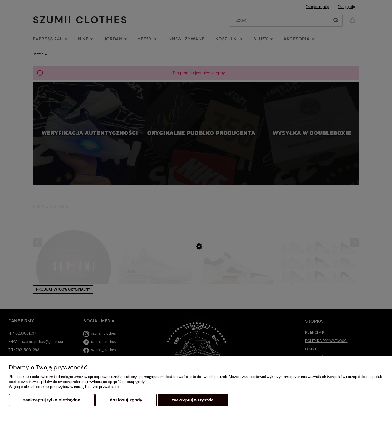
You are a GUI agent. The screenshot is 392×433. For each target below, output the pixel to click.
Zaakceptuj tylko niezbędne (51, 400)
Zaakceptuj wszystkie (192, 400)
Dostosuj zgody (126, 400)
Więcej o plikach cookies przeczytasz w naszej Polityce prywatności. (64, 386)
